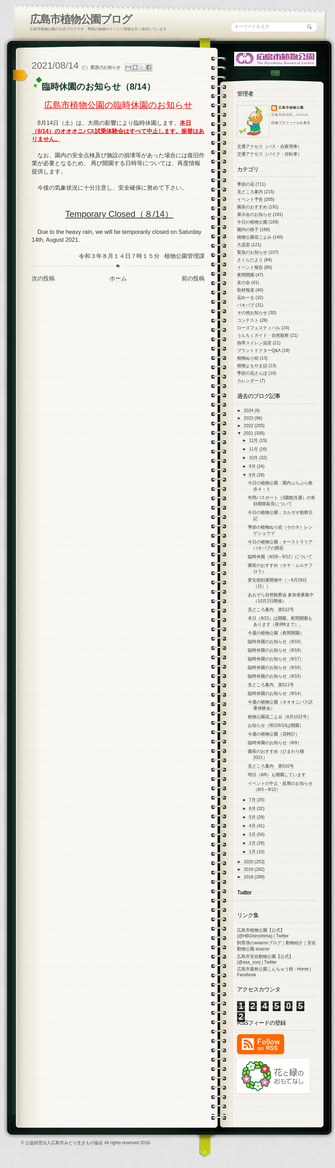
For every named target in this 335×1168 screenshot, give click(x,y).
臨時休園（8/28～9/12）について (280, 556)
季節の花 (245, 184)
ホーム (118, 278)
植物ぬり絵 (248, 358)
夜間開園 (245, 274)
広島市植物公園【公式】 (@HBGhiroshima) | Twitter (263, 933)
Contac (274, 73)
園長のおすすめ (252, 206)
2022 (249, 425)
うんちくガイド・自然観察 (263, 335)
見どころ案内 (250, 191)
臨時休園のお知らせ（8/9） (275, 742)
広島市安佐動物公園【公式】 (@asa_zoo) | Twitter (265, 959)
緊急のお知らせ (105, 67)
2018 (249, 876)
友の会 (243, 282)
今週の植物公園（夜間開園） (276, 632)
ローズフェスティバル (258, 327)
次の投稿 (43, 278)
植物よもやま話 (252, 365)
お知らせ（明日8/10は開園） (276, 725)
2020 (249, 861)
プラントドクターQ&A (259, 350)
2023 (249, 418)
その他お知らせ (252, 312)
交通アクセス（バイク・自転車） (269, 154)
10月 (254, 457)
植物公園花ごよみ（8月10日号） (279, 716)
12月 (254, 440)
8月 (253, 474)
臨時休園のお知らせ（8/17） (276, 658)
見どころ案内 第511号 (271, 684)
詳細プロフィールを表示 (291, 123)
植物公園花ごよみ (254, 237)
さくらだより (250, 259)
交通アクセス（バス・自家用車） (269, 146)
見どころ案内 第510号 (271, 766)
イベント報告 (250, 267)
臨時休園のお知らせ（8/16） (276, 667)
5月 (253, 817)
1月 (253, 851)
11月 (254, 449)
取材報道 (245, 290)
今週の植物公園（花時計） (274, 734)
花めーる (245, 297)
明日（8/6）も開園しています (277, 774)
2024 (249, 410)
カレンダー (248, 380)
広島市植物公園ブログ (81, 19)
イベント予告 (250, 199)
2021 (249, 433)
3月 (253, 834)
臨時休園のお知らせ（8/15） (276, 676)
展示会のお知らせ (254, 214)
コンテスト (248, 320)
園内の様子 (248, 229)
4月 (253, 825)
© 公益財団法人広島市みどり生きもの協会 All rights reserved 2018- (86, 1142)
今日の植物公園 (252, 222)
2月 (253, 843)
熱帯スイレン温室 (254, 342)
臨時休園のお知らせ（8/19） (276, 641)
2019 (249, 869)
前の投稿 (193, 278)
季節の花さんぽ (252, 373)
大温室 (243, 244)
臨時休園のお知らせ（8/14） (276, 693)
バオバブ (245, 305)
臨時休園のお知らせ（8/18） (276, 650)
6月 (253, 808)
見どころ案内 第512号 (271, 609)
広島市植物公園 (291, 107)
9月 (253, 466)
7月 (253, 799)
